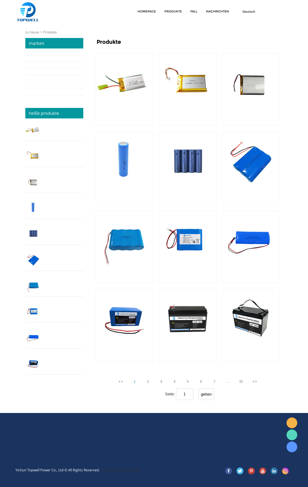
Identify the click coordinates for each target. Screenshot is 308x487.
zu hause (32, 32)
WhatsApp (292, 435)
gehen (206, 394)
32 (241, 381)
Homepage (147, 11)
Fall (193, 11)
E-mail (292, 422)
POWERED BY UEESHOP (122, 470)
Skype (292, 447)
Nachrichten (217, 11)
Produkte (173, 11)
